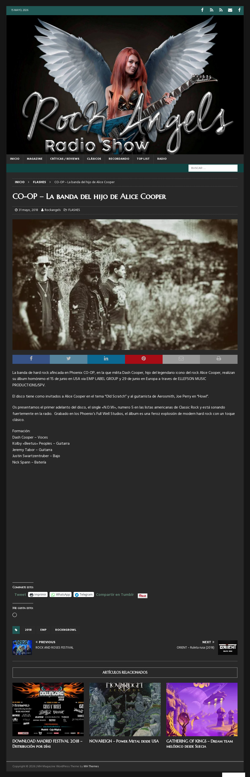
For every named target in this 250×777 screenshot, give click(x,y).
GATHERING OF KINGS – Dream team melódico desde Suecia (199, 743)
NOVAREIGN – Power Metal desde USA (124, 740)
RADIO (162, 158)
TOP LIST (143, 158)
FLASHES (74, 209)
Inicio (14, 158)
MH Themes (91, 766)
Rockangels (53, 209)
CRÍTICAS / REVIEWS (64, 158)
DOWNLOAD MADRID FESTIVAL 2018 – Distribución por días (47, 743)
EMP (43, 629)
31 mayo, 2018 (28, 209)
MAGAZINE (34, 158)
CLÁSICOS (94, 158)
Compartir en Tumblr (115, 594)
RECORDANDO (119, 158)
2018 (28, 629)
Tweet (20, 594)
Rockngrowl (65, 629)
